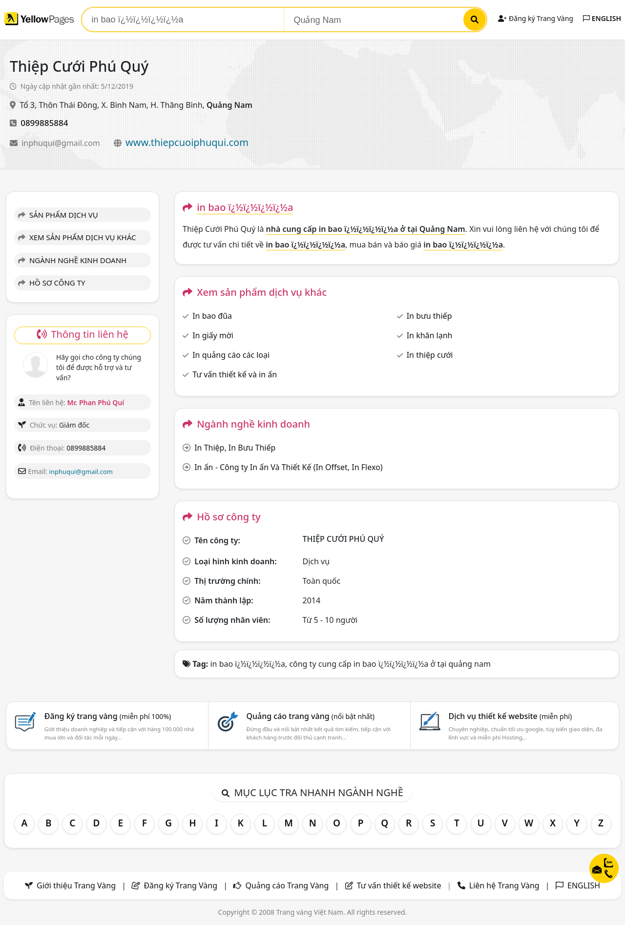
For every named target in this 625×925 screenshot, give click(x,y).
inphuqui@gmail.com (61, 143)
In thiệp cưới (430, 354)
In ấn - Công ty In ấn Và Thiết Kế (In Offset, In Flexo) (288, 467)
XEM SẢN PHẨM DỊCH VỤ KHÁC (77, 237)
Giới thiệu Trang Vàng (76, 885)
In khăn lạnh (430, 335)
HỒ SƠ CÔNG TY (51, 283)
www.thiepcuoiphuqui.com (187, 142)
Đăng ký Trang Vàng (535, 18)
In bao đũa (212, 315)
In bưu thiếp (429, 315)
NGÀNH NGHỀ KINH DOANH (72, 260)
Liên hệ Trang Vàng (504, 885)
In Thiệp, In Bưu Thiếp (234, 447)
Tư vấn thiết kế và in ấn (234, 374)
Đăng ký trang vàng (107, 716)
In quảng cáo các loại (231, 354)
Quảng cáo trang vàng (311, 716)
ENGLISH (602, 18)
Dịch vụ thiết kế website (510, 716)
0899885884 (44, 122)
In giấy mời (212, 335)
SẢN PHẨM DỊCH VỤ (58, 215)
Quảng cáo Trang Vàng (287, 885)
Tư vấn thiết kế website (400, 885)
